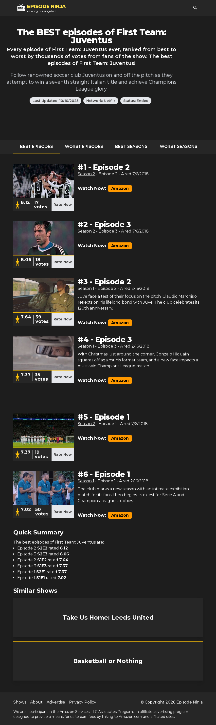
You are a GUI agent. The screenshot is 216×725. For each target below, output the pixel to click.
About (36, 702)
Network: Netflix (100, 100)
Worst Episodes (84, 146)
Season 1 (86, 288)
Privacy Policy (82, 702)
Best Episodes (36, 146)
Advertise (56, 702)
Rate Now (63, 204)
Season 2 (86, 174)
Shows (19, 702)
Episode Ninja (189, 702)
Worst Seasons (178, 146)
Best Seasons (131, 146)
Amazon (120, 188)
